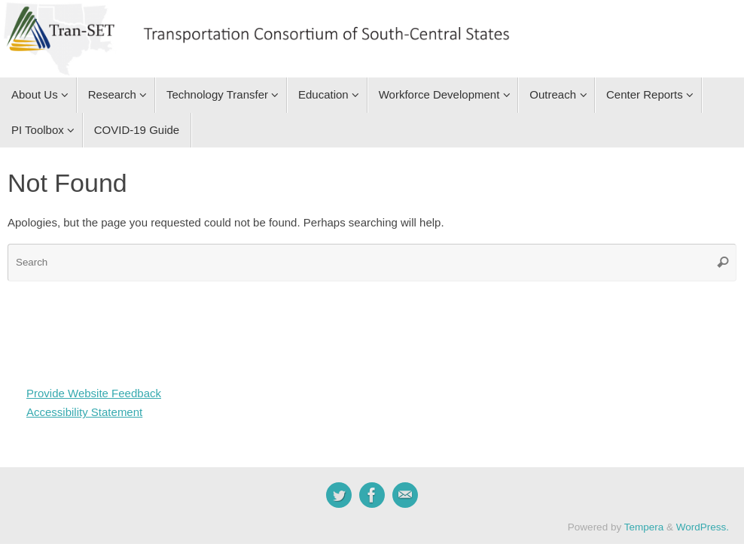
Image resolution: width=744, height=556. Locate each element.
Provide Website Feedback (93, 393)
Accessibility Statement (84, 412)
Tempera (644, 527)
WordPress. (702, 527)
